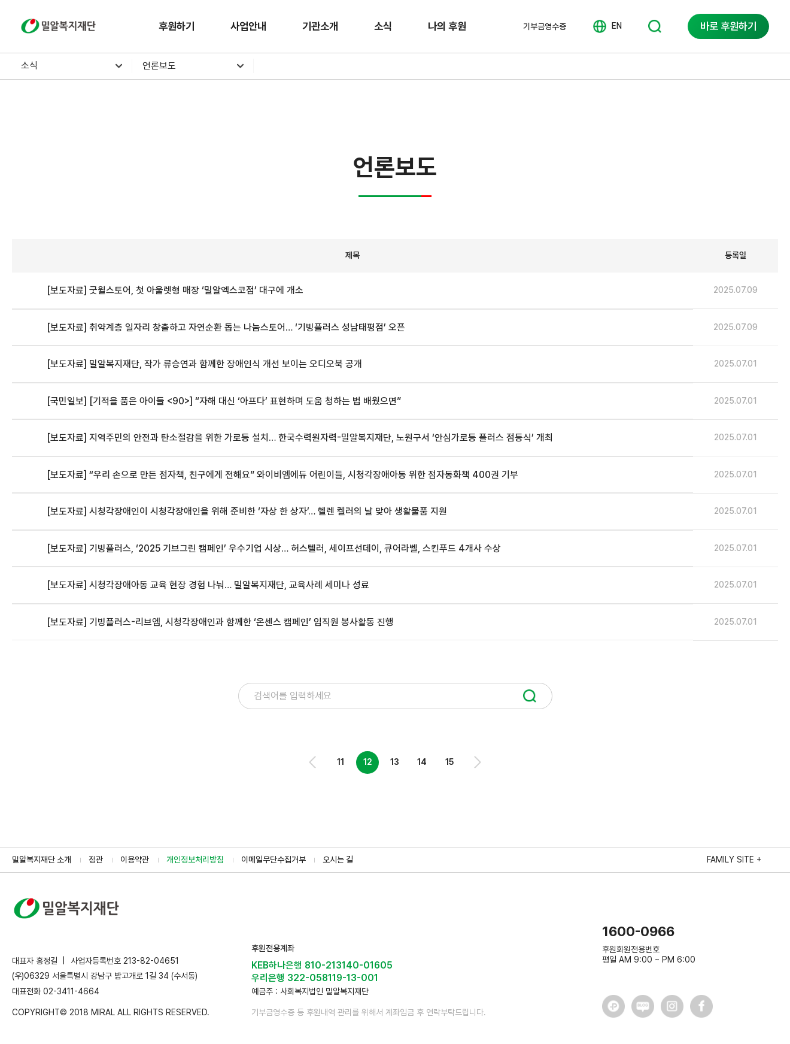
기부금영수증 (544, 26)
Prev (313, 762)
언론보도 (159, 65)
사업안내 (248, 26)
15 (449, 762)
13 (394, 762)
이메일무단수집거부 (273, 859)
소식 (383, 26)
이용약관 (134, 859)
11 (340, 762)
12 (367, 762)
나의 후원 (447, 26)
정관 (96, 859)
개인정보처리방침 (195, 859)
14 (422, 762)
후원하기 (177, 26)
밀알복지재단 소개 (41, 859)
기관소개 (320, 26)
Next (476, 762)
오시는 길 (338, 859)
